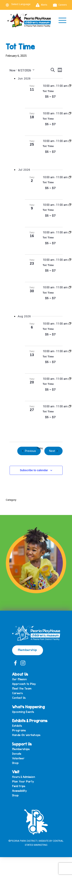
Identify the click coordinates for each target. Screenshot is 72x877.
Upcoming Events (23, 712)
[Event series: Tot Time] (70, 86)
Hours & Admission (23, 777)
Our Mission (19, 679)
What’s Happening (28, 706)
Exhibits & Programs (29, 720)
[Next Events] (53, 451)
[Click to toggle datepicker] (22, 70)
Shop (15, 763)
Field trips (18, 786)
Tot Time (48, 91)
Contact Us (19, 698)
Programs (19, 730)
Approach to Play (24, 684)
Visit (15, 771)
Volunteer (18, 758)
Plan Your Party (23, 781)
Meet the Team (21, 688)
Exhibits (17, 726)
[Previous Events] (29, 451)
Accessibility (19, 791)
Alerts (41, 5)
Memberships (21, 749)
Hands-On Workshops (26, 735)
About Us (20, 674)
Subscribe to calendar (34, 470)
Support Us (22, 743)
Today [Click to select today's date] (40, 448)
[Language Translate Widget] (23, 4)
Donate (16, 753)
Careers (60, 5)
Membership (27, 650)
